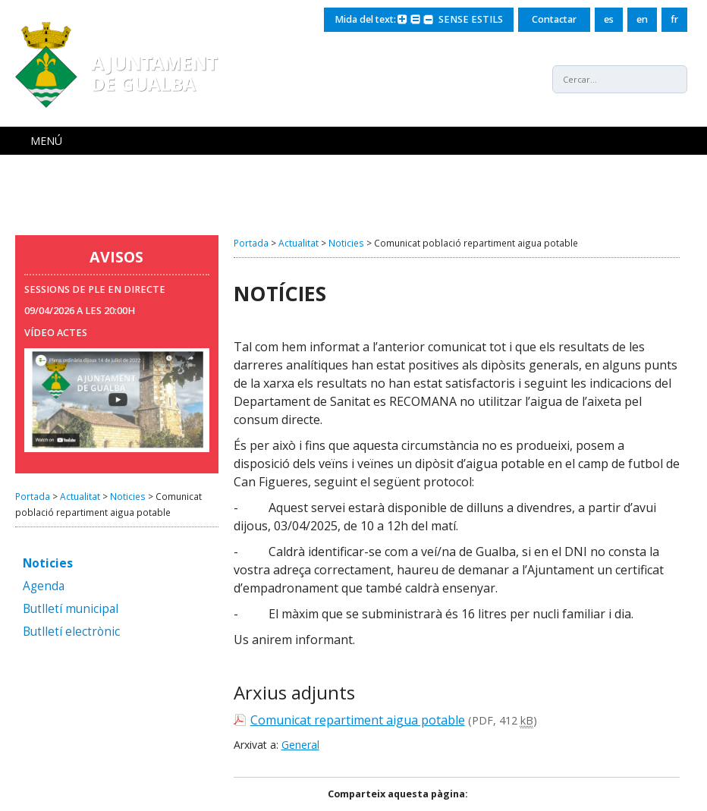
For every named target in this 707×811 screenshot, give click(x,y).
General (300, 744)
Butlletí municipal (70, 609)
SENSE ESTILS (470, 19)
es (609, 19)
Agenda (43, 586)
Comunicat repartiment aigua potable (357, 720)
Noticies (128, 496)
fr (674, 19)
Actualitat (80, 496)
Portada (32, 496)
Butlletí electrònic (71, 632)
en (642, 19)
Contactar (554, 19)
